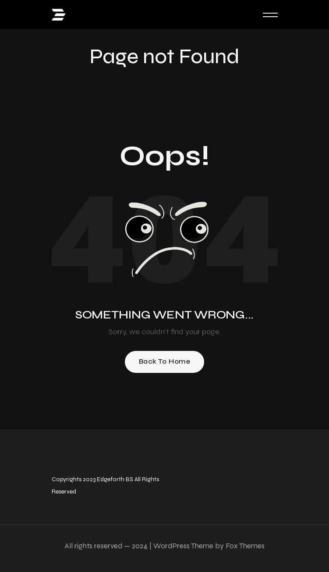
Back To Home (165, 361)
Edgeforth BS (114, 479)
